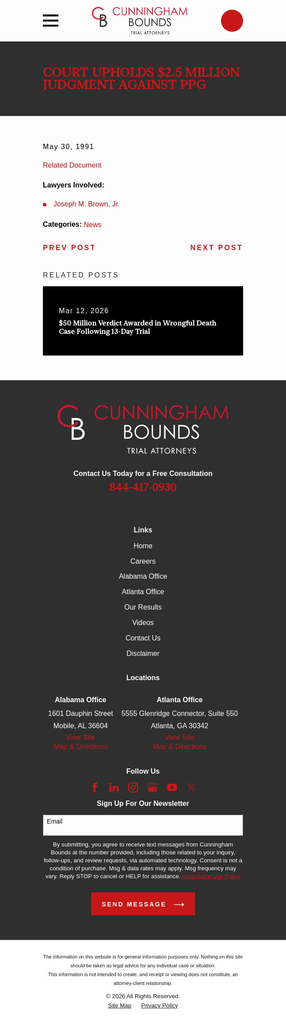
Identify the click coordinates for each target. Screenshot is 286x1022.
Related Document (72, 165)
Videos (143, 622)
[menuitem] (120, 1006)
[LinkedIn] (114, 787)
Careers (143, 561)
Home (143, 546)
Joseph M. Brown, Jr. (86, 204)
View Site (80, 737)
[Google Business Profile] (152, 787)
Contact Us (143, 638)
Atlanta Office (143, 591)
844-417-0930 (142, 487)
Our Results (142, 607)
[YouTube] (172, 787)
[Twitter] (191, 787)
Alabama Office (143, 576)
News (93, 224)
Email (54, 821)
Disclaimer (143, 653)
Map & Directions (80, 746)
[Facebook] (94, 787)
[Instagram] (133, 787)
